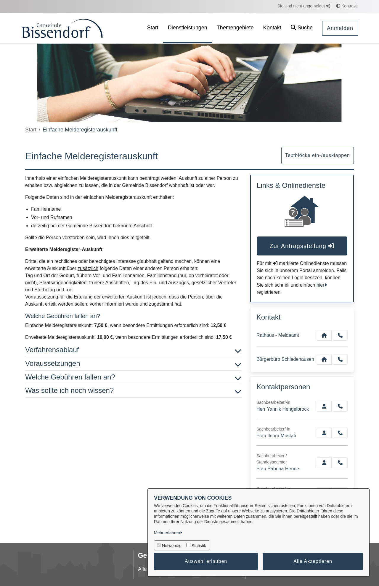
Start (30, 130)
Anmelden (340, 28)
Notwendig (172, 545)
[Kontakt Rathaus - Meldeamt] (324, 335)
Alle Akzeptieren (312, 561)
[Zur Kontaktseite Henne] (324, 462)
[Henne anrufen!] (340, 462)
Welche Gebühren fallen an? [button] (133, 377)
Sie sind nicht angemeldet (303, 6)
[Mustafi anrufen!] (340, 433)
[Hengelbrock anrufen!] (340, 406)
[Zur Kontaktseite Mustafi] (324, 433)
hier (321, 285)
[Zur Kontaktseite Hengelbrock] (324, 406)
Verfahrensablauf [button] (133, 350)
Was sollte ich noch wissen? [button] (133, 390)
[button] (301, 28)
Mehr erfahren (167, 532)
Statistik (199, 545)
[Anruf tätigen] (340, 335)
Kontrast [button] (346, 6)
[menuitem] (152, 28)
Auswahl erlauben (206, 561)
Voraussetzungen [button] (133, 363)
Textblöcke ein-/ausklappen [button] (317, 155)
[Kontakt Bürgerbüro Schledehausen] (324, 359)
